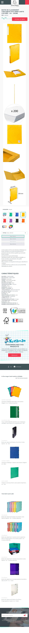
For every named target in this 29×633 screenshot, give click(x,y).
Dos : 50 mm (13, 241)
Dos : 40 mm (13, 238)
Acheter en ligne (20, 19)
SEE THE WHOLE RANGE (21, 378)
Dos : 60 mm (13, 244)
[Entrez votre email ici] (14, 615)
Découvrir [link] (15, 355)
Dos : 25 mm (13, 236)
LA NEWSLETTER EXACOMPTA (14, 611)
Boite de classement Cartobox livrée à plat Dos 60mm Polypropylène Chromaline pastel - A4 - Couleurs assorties (13, 538)
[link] (2, 2)
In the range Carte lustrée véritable (12, 376)
